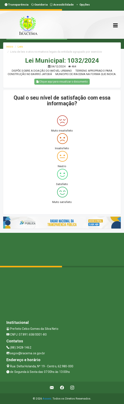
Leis (20, 46)
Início (9, 46)
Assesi (47, 398)
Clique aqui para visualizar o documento (62, 81)
